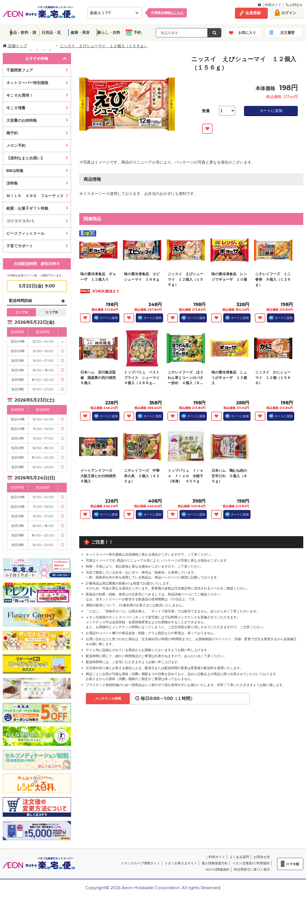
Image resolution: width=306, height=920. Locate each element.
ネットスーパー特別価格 (27, 82)
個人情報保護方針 (215, 863)
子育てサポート (19, 246)
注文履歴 (287, 32)
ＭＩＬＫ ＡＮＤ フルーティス (35, 195)
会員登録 (253, 12)
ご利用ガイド (269, 5)
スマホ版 (292, 864)
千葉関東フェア (19, 70)
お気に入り (247, 32)
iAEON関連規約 (217, 869)
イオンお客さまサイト (180, 863)
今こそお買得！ (19, 95)
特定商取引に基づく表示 (252, 869)
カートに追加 (271, 110)
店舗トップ (15, 45)
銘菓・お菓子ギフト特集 (27, 208)
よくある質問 (239, 857)
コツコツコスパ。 (21, 220)
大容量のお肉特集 (21, 120)
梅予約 (12, 132)
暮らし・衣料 (108, 32)
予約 (137, 32)
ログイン (288, 12)
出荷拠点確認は (167, 13)
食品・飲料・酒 (22, 32)
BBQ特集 (14, 170)
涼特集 (12, 183)
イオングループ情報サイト (140, 863)
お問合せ (294, 5)
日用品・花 (51, 32)
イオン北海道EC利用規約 (251, 863)
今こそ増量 (15, 107)
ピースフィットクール (25, 233)
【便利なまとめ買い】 (25, 158)
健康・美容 (80, 32)
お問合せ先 (262, 857)
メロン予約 (15, 145)
